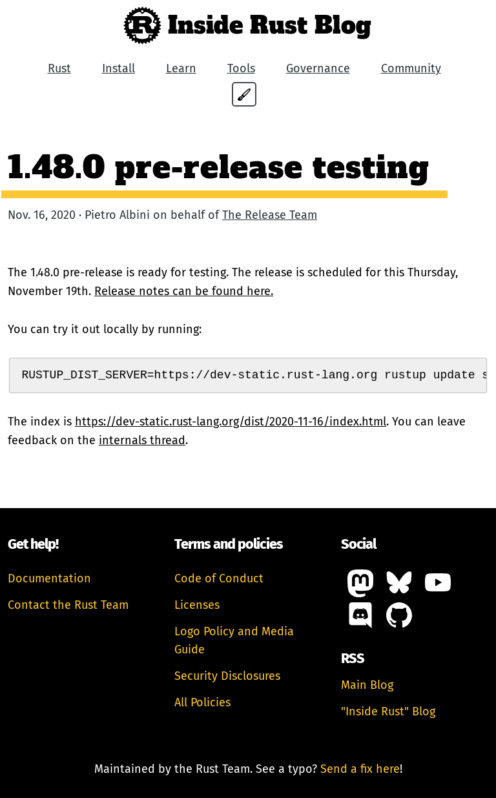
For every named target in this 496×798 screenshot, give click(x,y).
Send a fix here (360, 769)
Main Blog (367, 685)
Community (411, 68)
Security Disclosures (227, 676)
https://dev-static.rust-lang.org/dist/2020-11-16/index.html (230, 421)
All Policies (202, 702)
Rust (59, 68)
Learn (181, 68)
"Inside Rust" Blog (388, 711)
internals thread (142, 440)
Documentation (49, 578)
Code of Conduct (219, 578)
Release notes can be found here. (183, 291)
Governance (318, 68)
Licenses (197, 605)
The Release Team (269, 215)
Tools (241, 68)
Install (118, 68)
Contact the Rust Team (68, 605)
